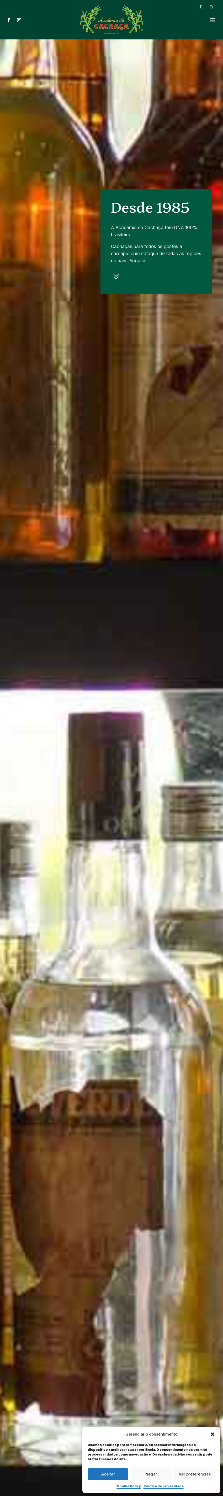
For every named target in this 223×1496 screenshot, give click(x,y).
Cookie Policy (129, 1486)
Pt (202, 7)
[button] (212, 1434)
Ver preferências (195, 1474)
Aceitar (108, 1474)
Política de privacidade (164, 1486)
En (212, 7)
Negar (151, 1474)
